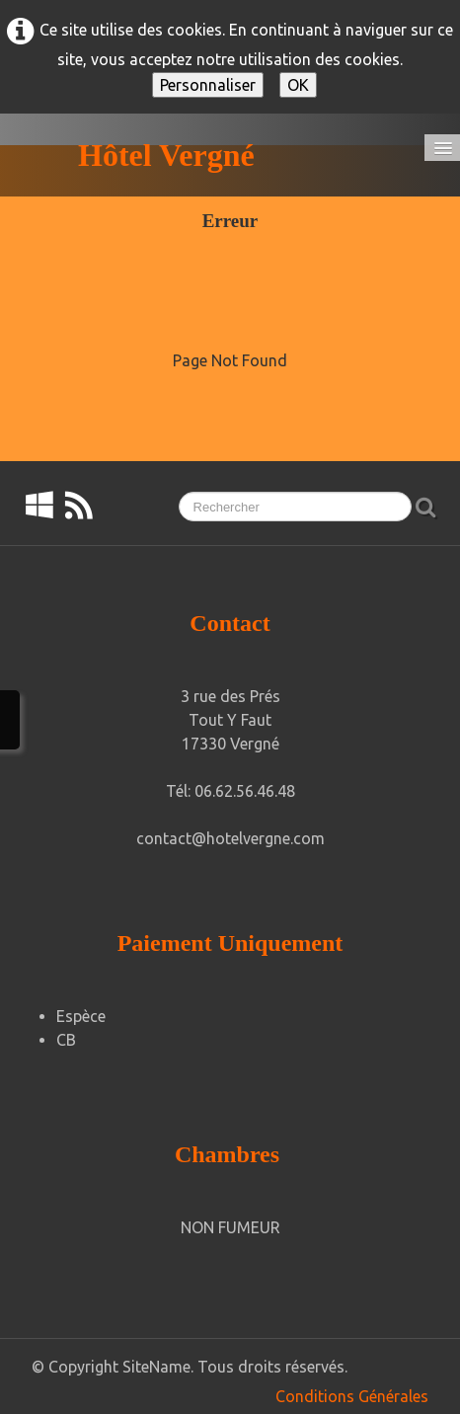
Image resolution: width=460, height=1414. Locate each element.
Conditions (314, 1396)
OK (298, 85)
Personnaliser (208, 85)
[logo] (142, 155)
